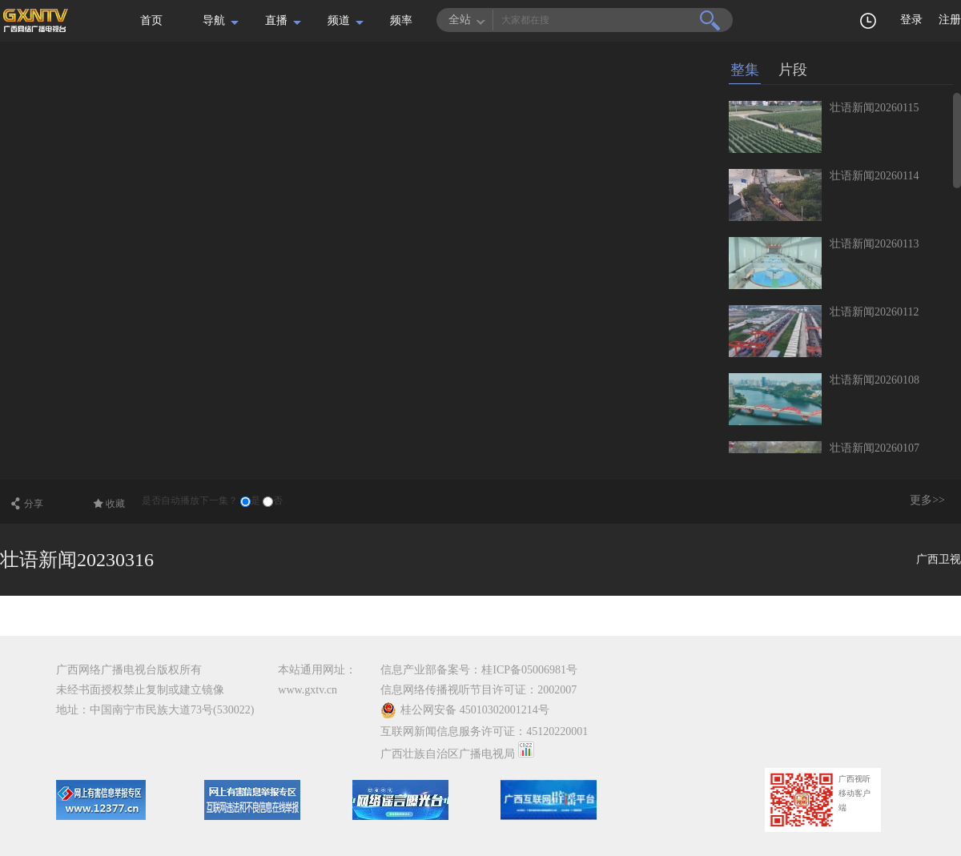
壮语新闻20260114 (874, 176)
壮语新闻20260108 (874, 380)
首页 (151, 20)
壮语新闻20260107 (874, 448)
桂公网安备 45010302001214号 (464, 710)
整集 (744, 70)
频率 (401, 20)
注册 (950, 20)
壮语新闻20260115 (874, 108)
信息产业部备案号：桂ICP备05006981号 (478, 670)
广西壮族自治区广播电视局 (447, 754)
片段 (792, 70)
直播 (276, 20)
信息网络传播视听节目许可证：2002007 (478, 690)
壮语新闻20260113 (874, 244)
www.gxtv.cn (307, 690)
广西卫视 (938, 559)
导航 (214, 20)
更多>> (927, 500)
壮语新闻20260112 (874, 312)
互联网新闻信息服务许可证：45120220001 (484, 731)
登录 (911, 20)
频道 (339, 20)
